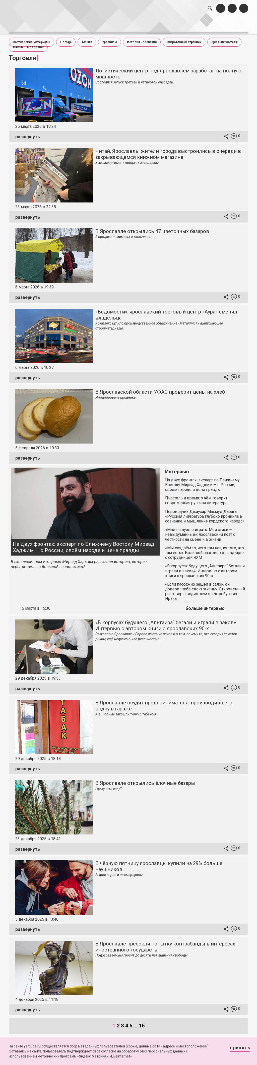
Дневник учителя (224, 38)
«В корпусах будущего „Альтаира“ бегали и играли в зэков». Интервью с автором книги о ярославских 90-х (205, 567)
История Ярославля (142, 38)
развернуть (27, 132)
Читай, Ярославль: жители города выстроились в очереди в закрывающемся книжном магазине (168, 150)
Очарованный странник (184, 38)
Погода (66, 38)
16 (142, 1022)
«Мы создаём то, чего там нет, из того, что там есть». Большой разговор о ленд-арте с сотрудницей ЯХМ (204, 549)
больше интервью (205, 604)
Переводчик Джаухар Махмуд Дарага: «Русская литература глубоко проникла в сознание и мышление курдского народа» (204, 512)
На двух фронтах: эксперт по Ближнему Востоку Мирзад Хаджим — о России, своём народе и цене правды (83, 543)
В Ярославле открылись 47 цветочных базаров (152, 227)
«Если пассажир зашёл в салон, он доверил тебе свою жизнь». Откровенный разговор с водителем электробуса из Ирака (205, 587)
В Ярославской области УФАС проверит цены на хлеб (160, 388)
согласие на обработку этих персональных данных (143, 1051)
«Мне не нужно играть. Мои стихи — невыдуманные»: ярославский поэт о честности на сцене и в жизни (200, 530)
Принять (235, 1050)
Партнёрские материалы (31, 38)
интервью (118, 24)
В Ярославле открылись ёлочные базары (145, 779)
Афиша (87, 38)
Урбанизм (109, 38)
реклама (229, 24)
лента (68, 24)
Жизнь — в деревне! (28, 43)
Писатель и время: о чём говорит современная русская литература (196, 496)
